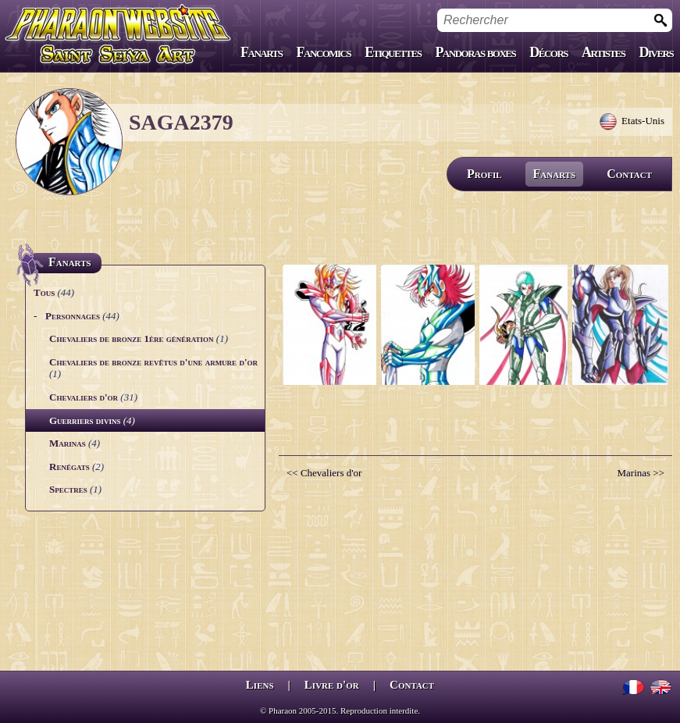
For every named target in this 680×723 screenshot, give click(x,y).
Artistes (603, 52)
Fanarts (261, 52)
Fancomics (324, 52)
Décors (548, 52)
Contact (629, 173)
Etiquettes (393, 52)
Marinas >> (640, 473)
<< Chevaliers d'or (324, 473)
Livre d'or (331, 684)
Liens (260, 684)
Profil (484, 173)
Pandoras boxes (475, 52)
